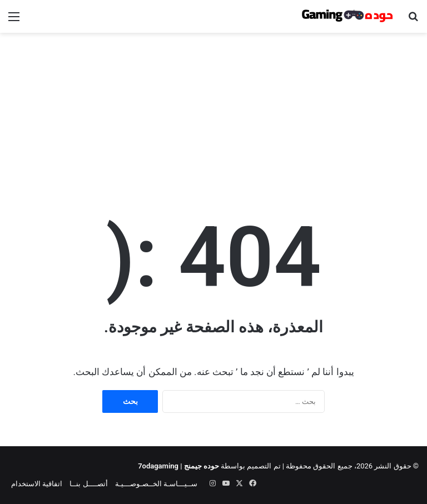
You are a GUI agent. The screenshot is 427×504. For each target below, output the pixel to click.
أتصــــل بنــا (88, 484)
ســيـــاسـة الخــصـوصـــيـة (156, 484)
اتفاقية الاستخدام (36, 484)
